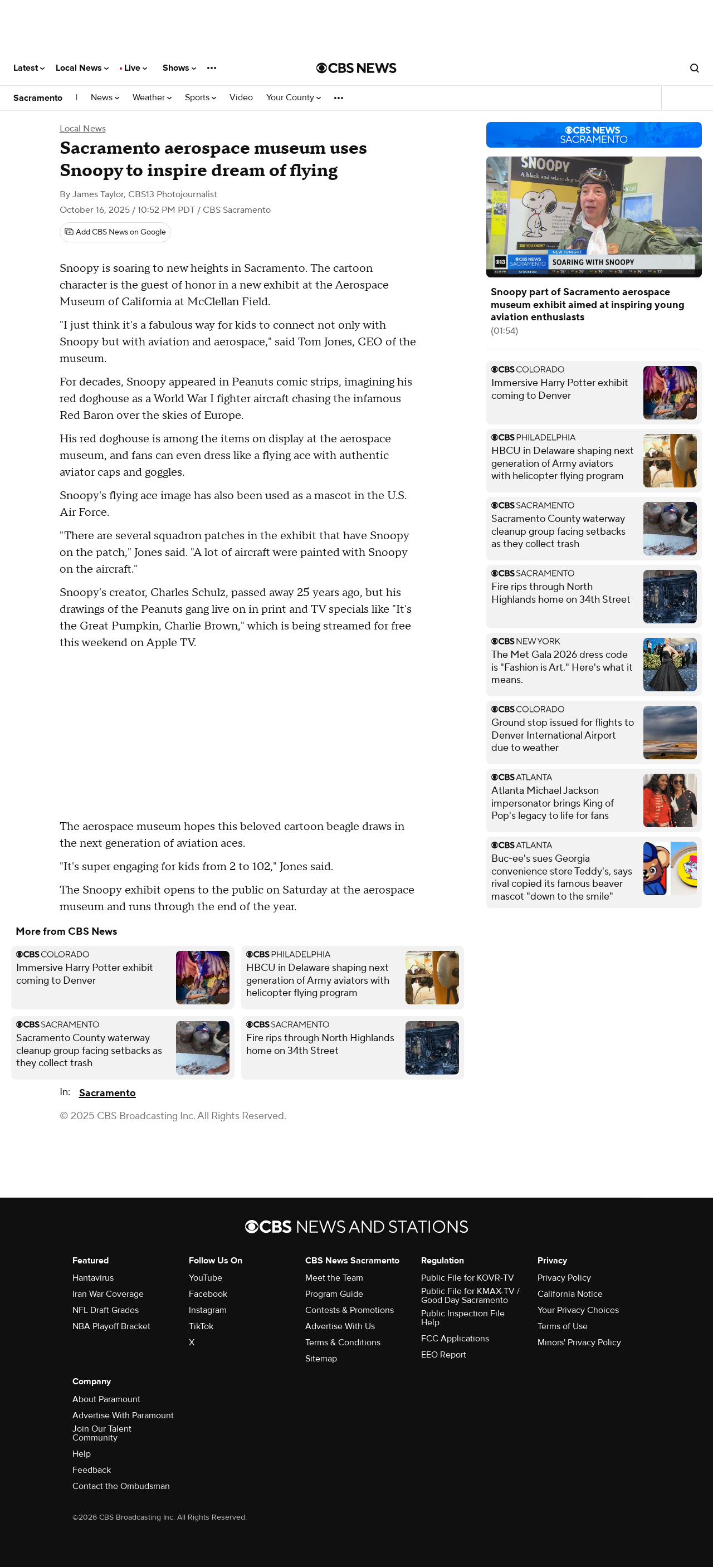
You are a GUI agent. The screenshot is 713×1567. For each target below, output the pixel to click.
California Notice (570, 1294)
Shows (179, 68)
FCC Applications (455, 1338)
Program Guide (334, 1294)
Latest (29, 68)
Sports (200, 97)
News (105, 97)
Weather (152, 97)
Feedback (91, 1470)
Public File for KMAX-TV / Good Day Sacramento (470, 1296)
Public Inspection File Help (463, 1318)
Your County (293, 97)
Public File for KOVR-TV (467, 1277)
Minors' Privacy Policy (579, 1342)
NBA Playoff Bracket (111, 1326)
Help (81, 1453)
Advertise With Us (340, 1326)
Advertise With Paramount (123, 1415)
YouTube (205, 1277)
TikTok (201, 1326)
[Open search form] (695, 68)
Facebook (208, 1294)
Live (135, 68)
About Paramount (106, 1399)
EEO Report (443, 1354)
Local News (82, 68)
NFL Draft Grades (105, 1310)
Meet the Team (334, 1277)
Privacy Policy (564, 1277)
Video (241, 97)
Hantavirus (93, 1277)
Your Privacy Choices (578, 1310)
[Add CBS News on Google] (115, 232)
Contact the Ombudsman (121, 1486)
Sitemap (321, 1358)
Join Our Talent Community (101, 1433)
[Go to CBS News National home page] (356, 68)
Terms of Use (563, 1326)
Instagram (208, 1310)
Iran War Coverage (108, 1294)
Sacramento (37, 98)
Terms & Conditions (342, 1342)
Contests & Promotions (349, 1310)
